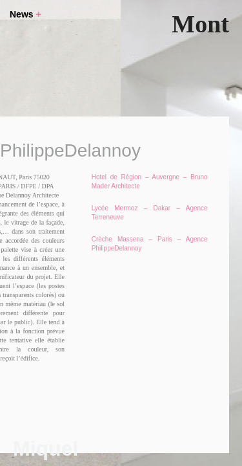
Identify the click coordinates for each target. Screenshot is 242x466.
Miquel (45, 448)
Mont (200, 24)
